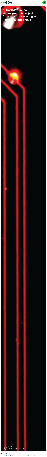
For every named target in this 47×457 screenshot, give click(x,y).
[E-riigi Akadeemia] (6, 2)
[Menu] (44, 2)
